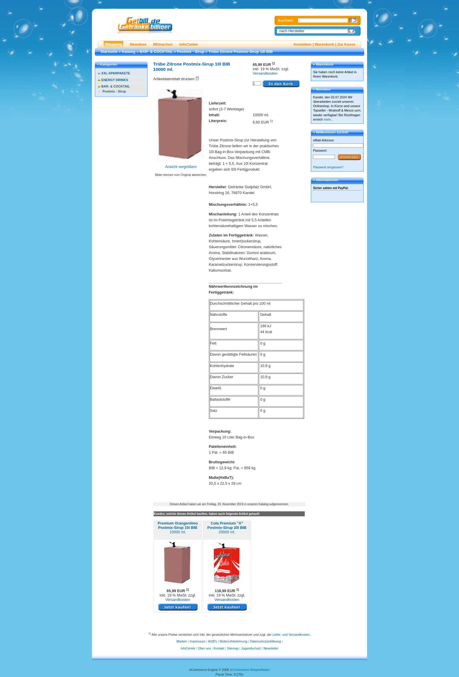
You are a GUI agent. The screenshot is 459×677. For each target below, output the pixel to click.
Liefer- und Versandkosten (291, 634)
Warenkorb (324, 44)
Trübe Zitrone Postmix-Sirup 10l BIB (241, 51)
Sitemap (233, 648)
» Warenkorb (323, 64)
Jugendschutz (251, 648)
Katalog (129, 51)
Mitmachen (163, 44)
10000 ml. (178, 527)
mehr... (328, 119)
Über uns (204, 648)
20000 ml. (226, 527)
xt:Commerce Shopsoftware (250, 669)
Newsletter (270, 648)
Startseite (108, 51)
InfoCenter (188, 44)
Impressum (197, 641)
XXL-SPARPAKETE (115, 73)
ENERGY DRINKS (114, 80)
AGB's (212, 641)
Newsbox (138, 44)
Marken (182, 641)
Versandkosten (265, 73)
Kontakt (218, 648)
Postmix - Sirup (190, 51)
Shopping (113, 44)
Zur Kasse (346, 44)
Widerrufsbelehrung (233, 641)
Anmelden (302, 44)
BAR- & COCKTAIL (156, 51)
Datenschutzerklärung (265, 641)
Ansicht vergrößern (181, 166)
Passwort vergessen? (328, 167)
